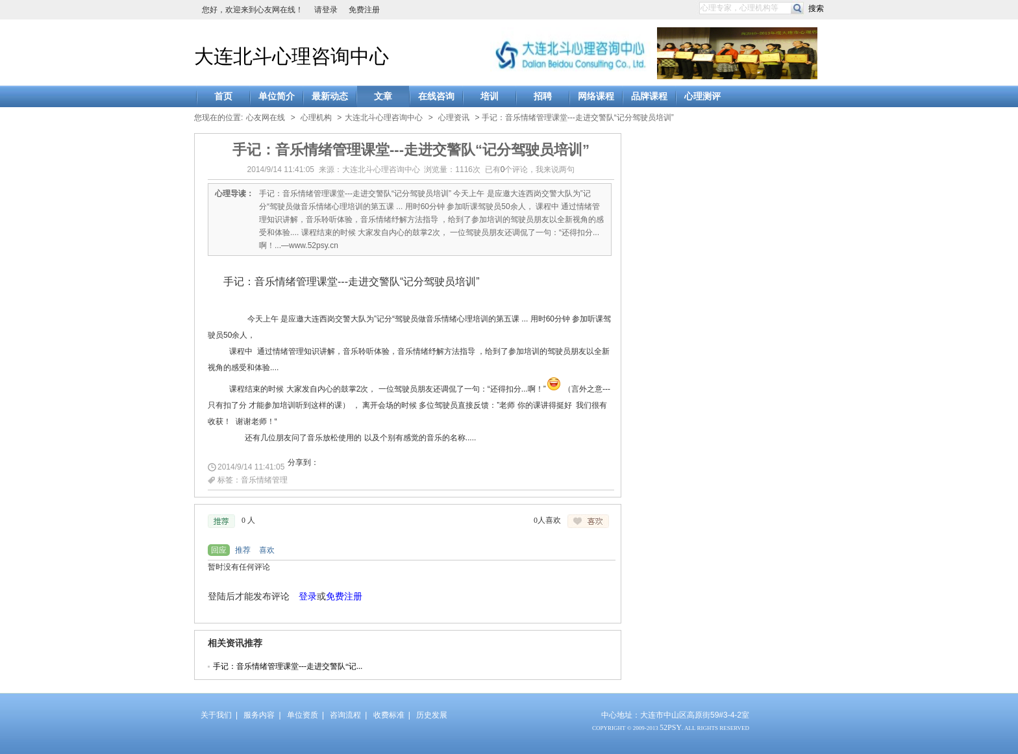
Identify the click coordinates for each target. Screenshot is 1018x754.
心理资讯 (453, 117)
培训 (489, 96)
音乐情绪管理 (264, 479)
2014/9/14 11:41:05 (250, 466)
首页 (223, 96)
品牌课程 (649, 96)
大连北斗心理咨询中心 (291, 56)
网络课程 (596, 96)
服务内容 (259, 715)
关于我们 (216, 715)
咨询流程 (345, 715)
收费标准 (388, 715)
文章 (383, 96)
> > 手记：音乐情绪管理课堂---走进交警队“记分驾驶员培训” (509, 117)
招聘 (543, 96)
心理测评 (702, 96)
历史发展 (431, 715)
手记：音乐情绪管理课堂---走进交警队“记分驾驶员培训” (411, 150)
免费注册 (364, 9)
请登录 (326, 9)
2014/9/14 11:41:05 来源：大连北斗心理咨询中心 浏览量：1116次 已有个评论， (411, 169)
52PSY (671, 727)
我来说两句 (555, 169)
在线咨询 (436, 96)
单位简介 (276, 96)
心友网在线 (265, 117)
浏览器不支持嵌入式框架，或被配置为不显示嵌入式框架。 (407, 592)
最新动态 (330, 96)
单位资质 (302, 715)
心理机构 (316, 117)
